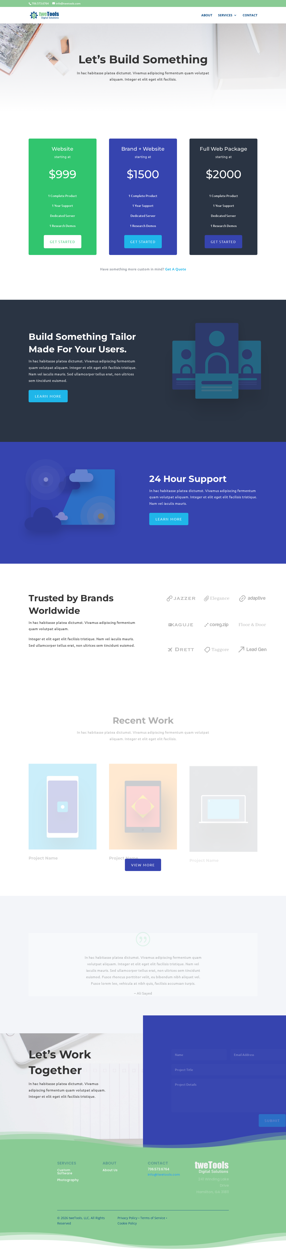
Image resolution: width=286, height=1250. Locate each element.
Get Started (62, 244)
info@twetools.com (164, 1174)
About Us (110, 1170)
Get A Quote (175, 268)
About (206, 15)
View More (143, 865)
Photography (68, 1180)
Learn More (48, 396)
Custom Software (64, 1172)
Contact (250, 15)
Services (225, 15)
